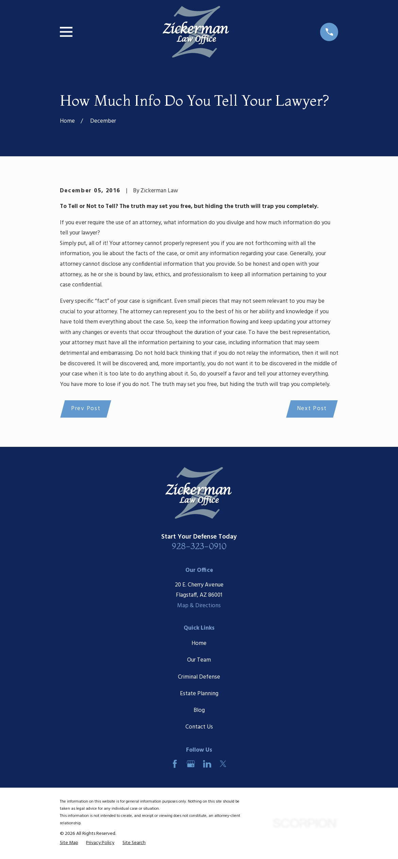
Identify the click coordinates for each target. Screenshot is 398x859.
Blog (199, 711)
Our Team (199, 660)
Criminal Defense (199, 677)
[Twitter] (223, 764)
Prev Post (86, 409)
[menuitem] (69, 843)
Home (199, 644)
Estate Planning (199, 694)
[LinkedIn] (207, 764)
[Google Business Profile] (191, 764)
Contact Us (199, 727)
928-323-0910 (199, 546)
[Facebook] (175, 764)
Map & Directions (199, 606)
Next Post (311, 409)
